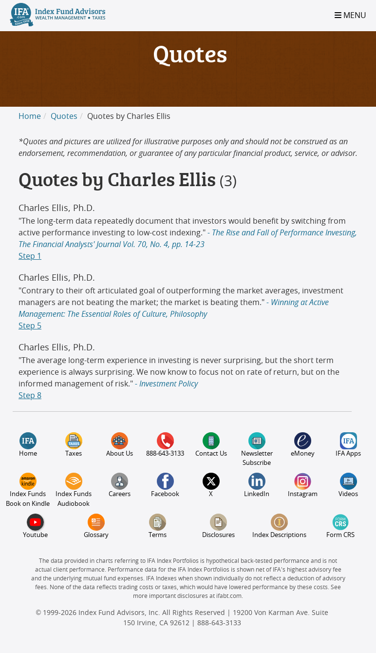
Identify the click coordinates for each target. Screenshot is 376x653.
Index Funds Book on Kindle (28, 490)
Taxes (73, 444)
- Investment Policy (165, 384)
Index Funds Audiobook (74, 490)
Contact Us (211, 444)
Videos (348, 485)
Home (30, 116)
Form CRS (340, 526)
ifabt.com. (229, 596)
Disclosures (218, 526)
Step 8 (30, 396)
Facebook (165, 485)
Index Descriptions (279, 526)
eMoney (303, 444)
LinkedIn (256, 485)
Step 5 (30, 326)
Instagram (303, 485)
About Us (119, 444)
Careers (120, 485)
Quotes (64, 116)
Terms (158, 526)
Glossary (96, 526)
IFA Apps (348, 444)
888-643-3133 (165, 444)
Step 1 (30, 256)
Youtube (35, 526)
